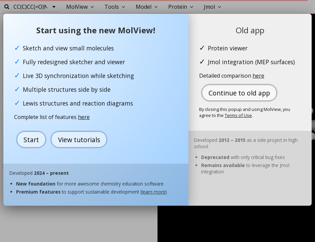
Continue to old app (239, 92)
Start (31, 139)
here (84, 117)
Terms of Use (238, 115)
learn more (154, 192)
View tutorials (79, 139)
